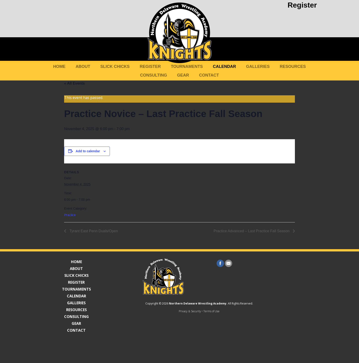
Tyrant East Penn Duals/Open (93, 231)
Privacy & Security (170, 349)
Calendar (224, 66)
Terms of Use (192, 349)
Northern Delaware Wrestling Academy (178, 341)
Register (302, 5)
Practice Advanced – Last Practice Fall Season (252, 231)
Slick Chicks (115, 66)
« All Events (74, 83)
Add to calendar (88, 151)
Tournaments (187, 66)
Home (59, 66)
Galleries (258, 66)
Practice (70, 215)
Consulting (153, 75)
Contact (209, 75)
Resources (293, 66)
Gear (183, 75)
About (83, 66)
